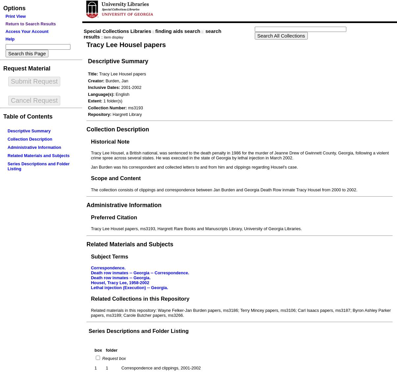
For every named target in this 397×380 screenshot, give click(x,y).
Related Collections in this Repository (140, 299)
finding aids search (177, 31)
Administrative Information (34, 147)
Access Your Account (27, 31)
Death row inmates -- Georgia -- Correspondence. (140, 272)
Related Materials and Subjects (38, 155)
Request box (113, 358)
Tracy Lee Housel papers (126, 44)
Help (10, 39)
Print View (16, 16)
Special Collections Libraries (117, 31)
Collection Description (30, 139)
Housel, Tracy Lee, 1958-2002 (120, 282)
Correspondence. (108, 267)
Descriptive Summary (29, 130)
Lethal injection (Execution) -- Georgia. (129, 287)
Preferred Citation (114, 217)
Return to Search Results (31, 23)
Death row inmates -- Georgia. (120, 277)
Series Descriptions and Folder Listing (139, 331)
